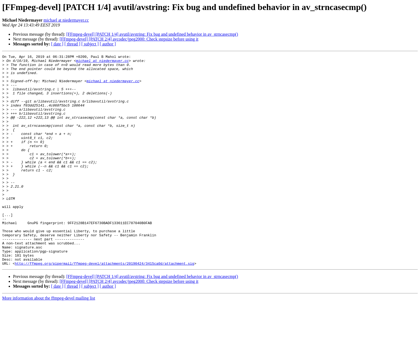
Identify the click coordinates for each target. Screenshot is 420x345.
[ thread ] (72, 44)
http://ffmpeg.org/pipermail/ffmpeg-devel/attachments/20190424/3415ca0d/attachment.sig (104, 305)
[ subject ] (90, 44)
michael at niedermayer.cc (66, 20)
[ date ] (57, 44)
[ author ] (108, 44)
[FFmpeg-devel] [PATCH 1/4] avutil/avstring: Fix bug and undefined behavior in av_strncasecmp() (152, 34)
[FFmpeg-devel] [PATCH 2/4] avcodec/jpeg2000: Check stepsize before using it (128, 39)
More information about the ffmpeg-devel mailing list (48, 340)
